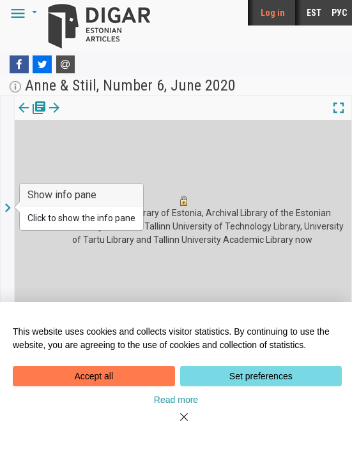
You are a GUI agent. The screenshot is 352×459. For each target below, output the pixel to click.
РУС (339, 13)
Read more (176, 400)
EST (314, 13)
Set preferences (261, 376)
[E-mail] (65, 64)
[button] (21, 13)
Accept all (93, 376)
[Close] (176, 424)
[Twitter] (42, 64)
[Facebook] (19, 64)
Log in (273, 13)
